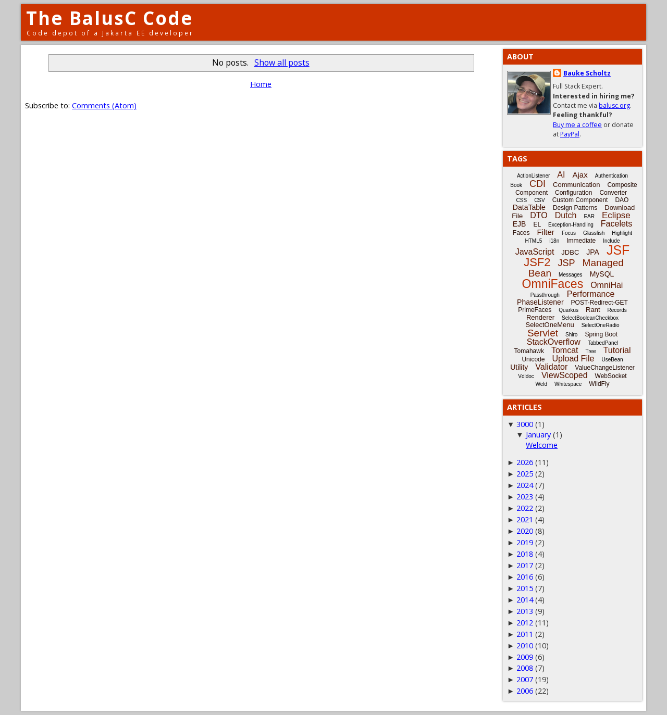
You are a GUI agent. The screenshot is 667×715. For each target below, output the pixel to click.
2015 (524, 588)
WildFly (599, 383)
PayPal (569, 134)
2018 (524, 554)
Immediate (581, 240)
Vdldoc (526, 376)
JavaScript (534, 251)
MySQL (602, 274)
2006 (524, 691)
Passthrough (545, 295)
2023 (524, 496)
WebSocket (611, 376)
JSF (618, 250)
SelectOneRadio (601, 325)
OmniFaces (553, 284)
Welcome (542, 445)
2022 (524, 508)
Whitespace (568, 384)
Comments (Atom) (104, 105)
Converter (613, 192)
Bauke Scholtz (587, 73)
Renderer (540, 317)
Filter (545, 232)
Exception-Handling (571, 225)
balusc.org (614, 105)
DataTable (529, 207)
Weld (541, 384)
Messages (571, 275)
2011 (524, 634)
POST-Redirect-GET (599, 302)
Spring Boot (601, 334)
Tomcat (564, 350)
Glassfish (593, 233)
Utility (519, 367)
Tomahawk (529, 351)
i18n (554, 241)
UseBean (612, 359)
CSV (539, 200)
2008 (524, 668)
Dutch (566, 215)
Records (617, 310)
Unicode (533, 359)
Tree (590, 351)
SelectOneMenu (549, 325)
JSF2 (537, 262)
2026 (524, 462)
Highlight (622, 233)
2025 (524, 474)
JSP (566, 263)
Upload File (573, 358)
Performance (591, 294)
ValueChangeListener (605, 367)
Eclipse (616, 215)
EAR (589, 216)
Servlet (542, 333)
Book (516, 185)
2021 (524, 519)
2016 (524, 577)
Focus (569, 233)
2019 (524, 542)
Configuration (573, 192)
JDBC (570, 252)
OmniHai (606, 285)
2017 (524, 565)
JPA (592, 252)
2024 (524, 485)
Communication (576, 185)
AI (561, 174)
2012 (524, 623)
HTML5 (533, 241)
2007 (524, 679)
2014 (524, 600)
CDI (537, 184)
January (538, 435)
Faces (521, 232)
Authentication (611, 176)
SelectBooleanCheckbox (590, 318)
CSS (521, 200)
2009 (524, 657)
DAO (621, 200)
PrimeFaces (534, 309)
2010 (524, 645)
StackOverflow (553, 341)
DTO (538, 215)
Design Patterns (575, 207)
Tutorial (617, 350)
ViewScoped (564, 375)
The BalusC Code (109, 18)
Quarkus (568, 310)
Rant (593, 309)
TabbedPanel (603, 343)
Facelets (616, 223)
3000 (524, 424)
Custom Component (580, 200)
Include (611, 241)
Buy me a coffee (577, 124)
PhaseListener (540, 302)
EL (537, 224)
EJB (519, 224)
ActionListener (533, 176)
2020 (524, 531)
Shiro (571, 334)
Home (260, 84)
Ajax (579, 174)
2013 (524, 611)
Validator (551, 366)
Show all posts (282, 62)
